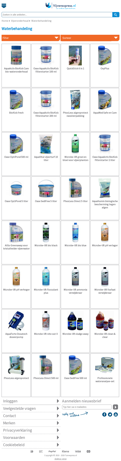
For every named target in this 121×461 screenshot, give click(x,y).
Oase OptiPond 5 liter (16, 201)
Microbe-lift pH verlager (105, 245)
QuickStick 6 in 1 (75, 68)
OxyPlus (105, 68)
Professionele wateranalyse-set (104, 379)
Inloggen (31, 401)
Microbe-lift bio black (46, 245)
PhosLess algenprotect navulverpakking (75, 114)
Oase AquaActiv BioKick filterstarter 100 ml (45, 70)
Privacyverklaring (31, 430)
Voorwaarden (31, 437)
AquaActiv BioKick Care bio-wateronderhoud (16, 70)
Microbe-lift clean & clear (104, 335)
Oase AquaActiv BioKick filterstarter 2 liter (104, 158)
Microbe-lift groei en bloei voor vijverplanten (75, 158)
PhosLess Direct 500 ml (45, 378)
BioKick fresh (16, 112)
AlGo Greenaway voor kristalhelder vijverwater (16, 247)
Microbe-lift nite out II (46, 333)
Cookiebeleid (31, 444)
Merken (31, 423)
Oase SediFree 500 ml (75, 378)
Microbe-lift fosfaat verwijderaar (104, 291)
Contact (31, 415)
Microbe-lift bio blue (75, 245)
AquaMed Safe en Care (105, 112)
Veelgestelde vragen (31, 408)
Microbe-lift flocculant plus (46, 291)
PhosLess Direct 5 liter (75, 201)
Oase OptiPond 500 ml (16, 156)
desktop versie (60, 459)
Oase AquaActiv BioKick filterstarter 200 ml (45, 114)
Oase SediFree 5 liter (46, 201)
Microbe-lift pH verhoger (16, 289)
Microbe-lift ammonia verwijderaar (75, 291)
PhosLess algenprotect (16, 378)
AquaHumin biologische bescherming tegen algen (105, 204)
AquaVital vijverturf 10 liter (46, 158)
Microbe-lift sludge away (75, 333)
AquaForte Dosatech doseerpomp (16, 335)
